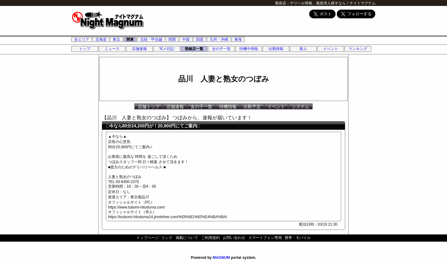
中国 (186, 39)
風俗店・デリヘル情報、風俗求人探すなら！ (312, 3)
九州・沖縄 (219, 39)
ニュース (112, 49)
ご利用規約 (210, 238)
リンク (167, 238)
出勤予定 (252, 106)
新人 (303, 49)
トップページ (147, 238)
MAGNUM (221, 257)
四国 (199, 39)
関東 (130, 39)
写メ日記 (166, 49)
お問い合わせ (234, 238)
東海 (238, 39)
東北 (116, 39)
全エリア (81, 39)
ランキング (358, 49)
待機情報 (228, 106)
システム (300, 106)
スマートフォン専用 (265, 238)
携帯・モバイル (298, 238)
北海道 (100, 39)
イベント (330, 49)
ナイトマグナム (363, 3)
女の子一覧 (221, 49)
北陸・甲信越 (151, 39)
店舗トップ (149, 106)
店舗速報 (139, 49)
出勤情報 (276, 49)
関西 (172, 39)
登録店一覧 (194, 49)
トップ (84, 49)
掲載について (187, 238)
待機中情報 (248, 49)
